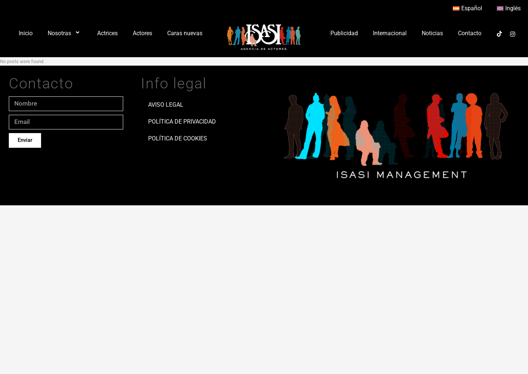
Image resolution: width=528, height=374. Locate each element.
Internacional (390, 33)
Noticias (432, 33)
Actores (142, 33)
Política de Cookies (177, 138)
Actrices (107, 33)
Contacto (469, 33)
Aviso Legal (165, 104)
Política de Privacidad (182, 121)
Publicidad (344, 33)
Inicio (26, 33)
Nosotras (65, 33)
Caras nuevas (184, 33)
